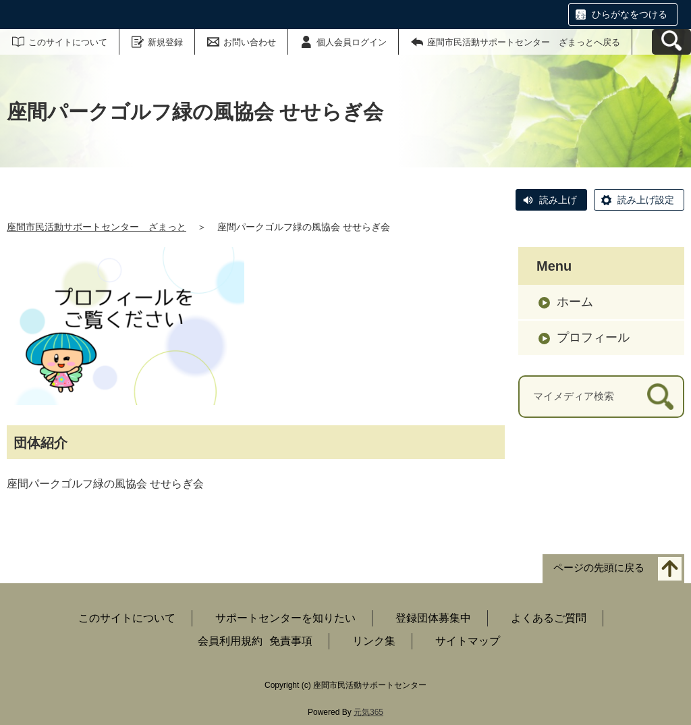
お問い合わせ (249, 42)
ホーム (575, 301)
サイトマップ (467, 641)
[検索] (660, 397)
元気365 (368, 712)
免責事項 (290, 641)
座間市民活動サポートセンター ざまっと (96, 226)
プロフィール (593, 337)
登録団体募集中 (433, 618)
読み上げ (558, 199)
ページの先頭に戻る (598, 568)
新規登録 (165, 42)
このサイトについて (67, 42)
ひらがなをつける (629, 14)
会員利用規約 (230, 641)
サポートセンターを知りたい (285, 618)
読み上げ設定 (645, 199)
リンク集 (373, 641)
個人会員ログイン (351, 42)
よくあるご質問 (548, 618)
